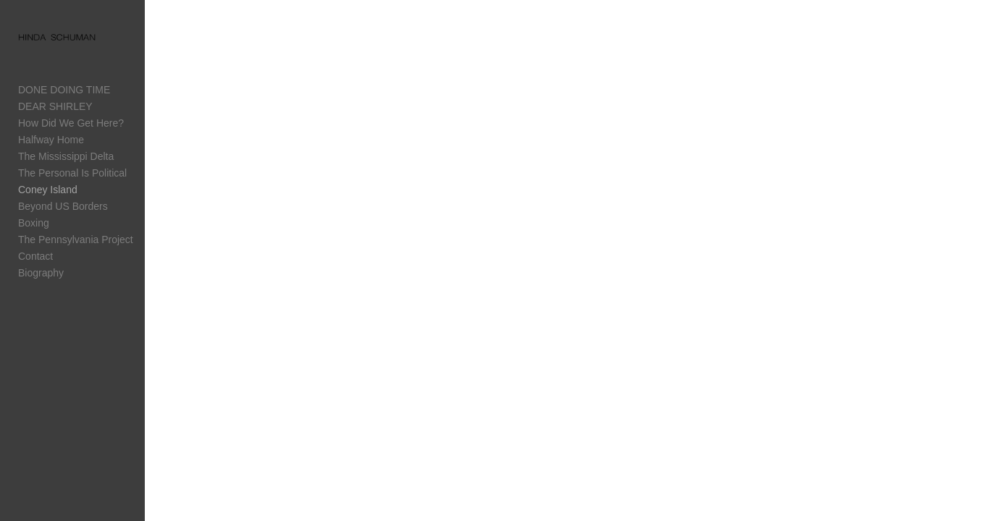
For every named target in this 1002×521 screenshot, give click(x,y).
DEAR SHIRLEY (55, 106)
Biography (41, 273)
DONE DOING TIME (64, 90)
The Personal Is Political (72, 173)
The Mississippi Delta (66, 156)
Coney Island (47, 189)
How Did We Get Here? (71, 123)
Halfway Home (51, 139)
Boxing (33, 223)
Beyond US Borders (63, 206)
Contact (35, 256)
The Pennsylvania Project (75, 239)
